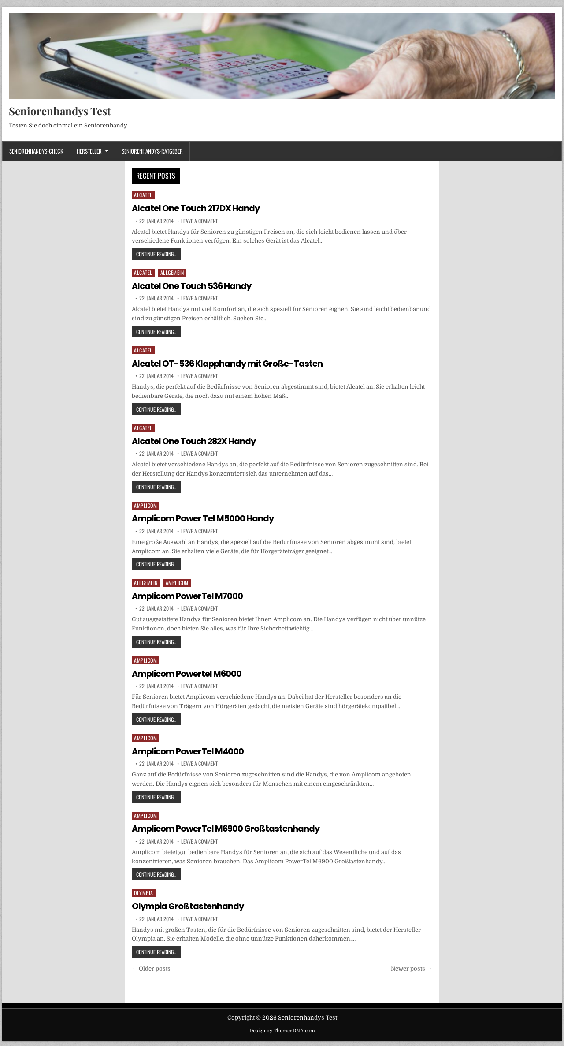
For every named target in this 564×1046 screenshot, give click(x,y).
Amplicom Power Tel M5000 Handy (204, 518)
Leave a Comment (199, 220)
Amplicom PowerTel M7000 (188, 595)
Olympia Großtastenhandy (189, 905)
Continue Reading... (158, 254)
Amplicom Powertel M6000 (188, 673)
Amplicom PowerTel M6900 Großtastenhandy (227, 827)
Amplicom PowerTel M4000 (189, 750)
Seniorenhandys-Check (36, 150)
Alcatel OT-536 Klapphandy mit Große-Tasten (229, 363)
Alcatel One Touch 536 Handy (192, 286)
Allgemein (172, 272)
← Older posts (151, 967)
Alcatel (143, 195)
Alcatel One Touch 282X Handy (195, 440)
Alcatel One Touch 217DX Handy (197, 208)
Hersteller (89, 150)
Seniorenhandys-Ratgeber (152, 150)
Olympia (143, 891)
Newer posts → (411, 967)
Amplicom (145, 504)
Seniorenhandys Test (60, 111)
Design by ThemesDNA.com (282, 1029)
